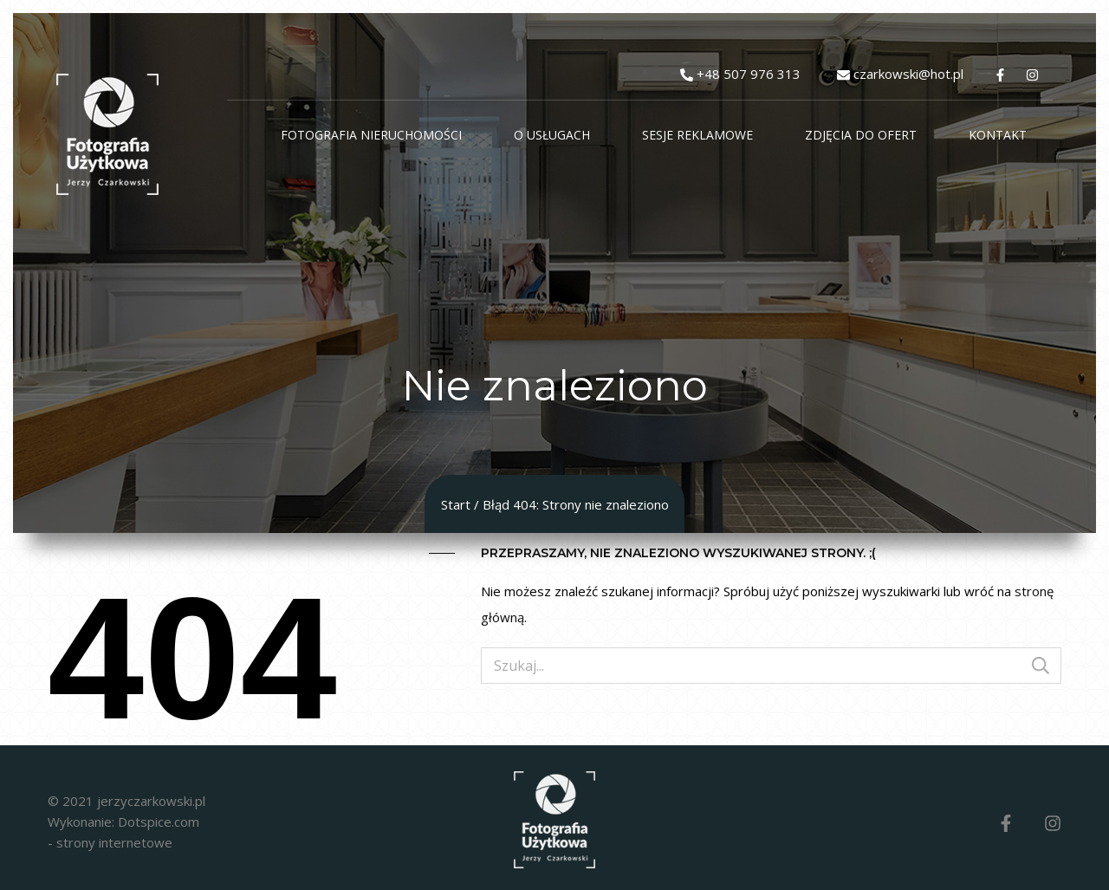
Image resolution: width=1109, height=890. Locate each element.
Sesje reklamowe (697, 135)
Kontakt (998, 135)
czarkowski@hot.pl (908, 73)
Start (455, 504)
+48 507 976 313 (749, 73)
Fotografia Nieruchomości (371, 135)
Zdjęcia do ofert (861, 135)
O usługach (552, 135)
